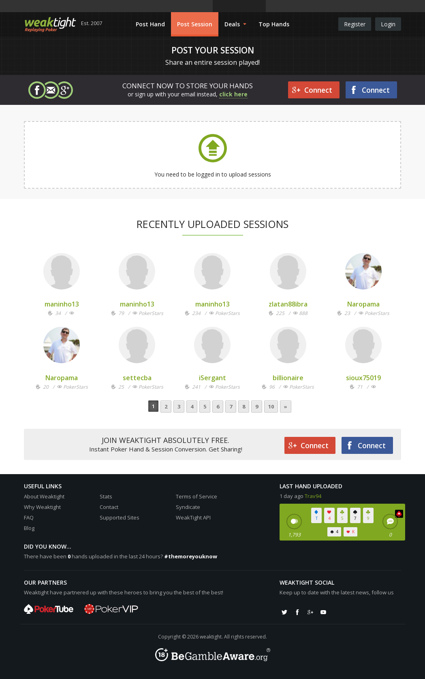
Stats (106, 496)
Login (388, 24)
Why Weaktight (42, 507)
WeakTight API (193, 517)
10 (271, 406)
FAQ (29, 517)
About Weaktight (44, 496)
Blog (29, 528)
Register (354, 24)
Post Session (194, 24)
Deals (235, 24)
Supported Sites (119, 517)
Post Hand (150, 24)
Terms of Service (196, 496)
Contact (109, 507)
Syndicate (188, 507)
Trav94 (313, 496)
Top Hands (273, 24)
